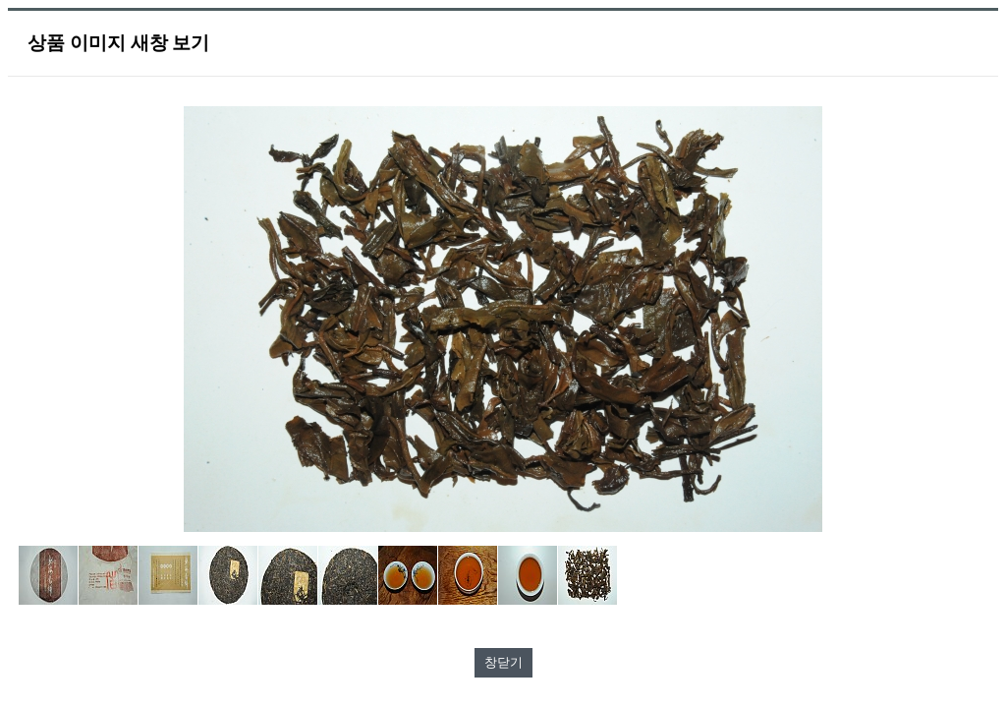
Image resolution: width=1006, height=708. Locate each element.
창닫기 (503, 662)
